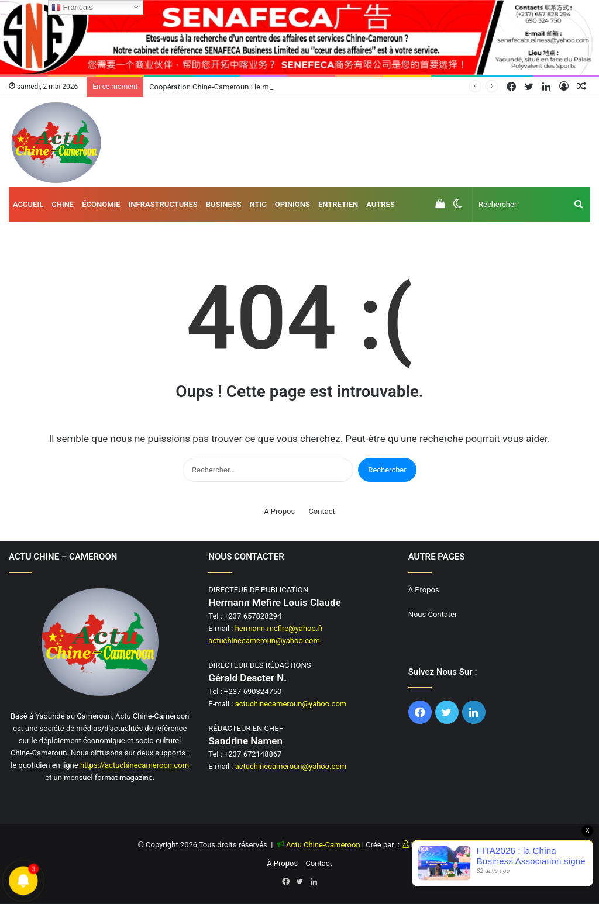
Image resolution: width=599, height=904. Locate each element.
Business (224, 204)
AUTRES (380, 204)
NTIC (258, 204)
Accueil (28, 204)
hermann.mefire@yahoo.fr (279, 628)
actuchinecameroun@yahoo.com (264, 640)
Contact (321, 511)
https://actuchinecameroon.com (134, 765)
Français (72, 7)
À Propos (279, 511)
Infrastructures (163, 204)
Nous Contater (432, 614)
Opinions (292, 204)
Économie (101, 204)
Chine (62, 204)
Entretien (338, 204)
